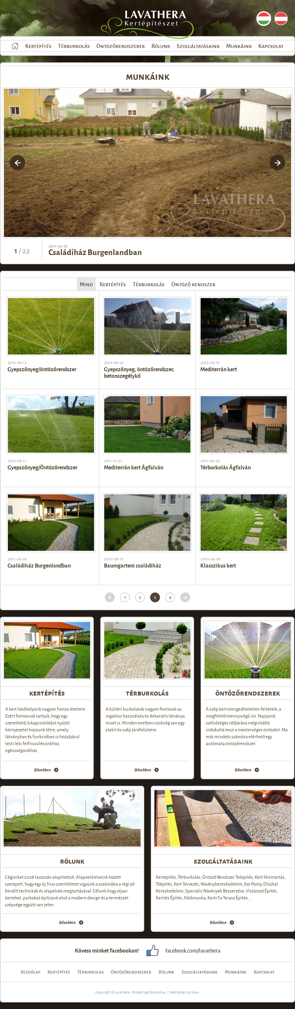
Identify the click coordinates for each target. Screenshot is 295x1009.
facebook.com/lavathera (192, 950)
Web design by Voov (184, 992)
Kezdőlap (15, 46)
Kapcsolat (271, 46)
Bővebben (42, 770)
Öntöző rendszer (193, 284)
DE (281, 18)
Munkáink (239, 46)
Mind (86, 284)
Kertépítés (38, 46)
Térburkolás (74, 46)
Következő (185, 597)
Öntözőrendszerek (120, 46)
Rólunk (160, 46)
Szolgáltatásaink (198, 46)
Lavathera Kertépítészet (153, 23)
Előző (110, 597)
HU (263, 18)
